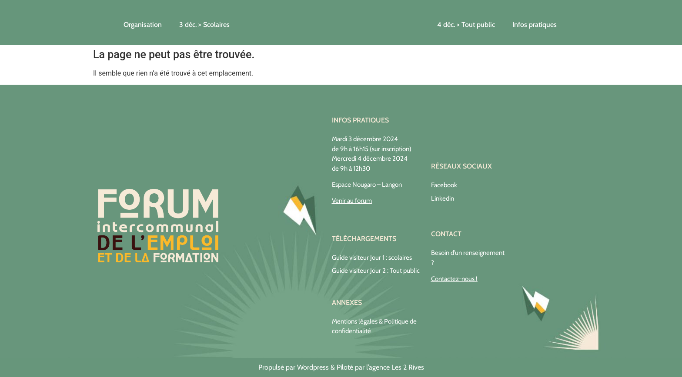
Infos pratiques (534, 24)
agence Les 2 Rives (396, 367)
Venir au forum (352, 201)
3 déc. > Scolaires (204, 24)
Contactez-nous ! (454, 279)
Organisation (143, 24)
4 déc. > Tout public (466, 24)
